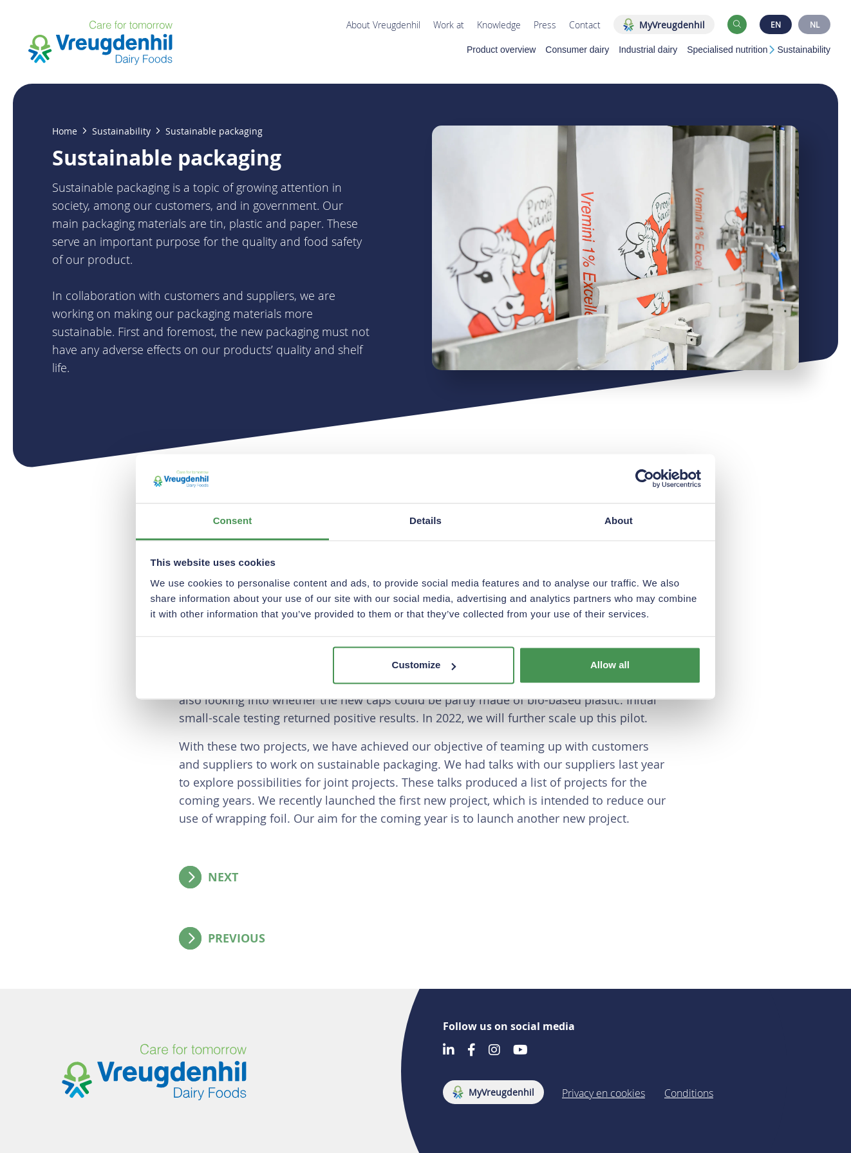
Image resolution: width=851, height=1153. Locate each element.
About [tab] (618, 521)
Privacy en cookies (603, 1093)
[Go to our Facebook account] (471, 1051)
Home (64, 131)
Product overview (501, 49)
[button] (737, 24)
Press (545, 25)
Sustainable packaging (214, 131)
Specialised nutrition (727, 49)
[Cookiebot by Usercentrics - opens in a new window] (644, 478)
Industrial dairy (648, 49)
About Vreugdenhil (383, 25)
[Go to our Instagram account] (494, 1051)
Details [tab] (425, 521)
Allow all (610, 665)
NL (814, 24)
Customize (424, 665)
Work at (448, 25)
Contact (585, 25)
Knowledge (499, 25)
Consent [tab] (232, 521)
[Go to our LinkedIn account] (448, 1051)
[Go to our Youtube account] (520, 1051)
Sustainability (804, 49)
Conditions (688, 1093)
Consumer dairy (577, 49)
